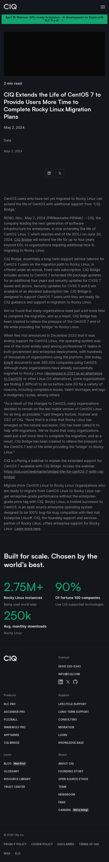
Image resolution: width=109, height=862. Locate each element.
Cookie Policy (42, 844)
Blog (15, 764)
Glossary (11, 771)
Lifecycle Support (72, 704)
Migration (66, 727)
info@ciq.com (69, 674)
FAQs (61, 802)
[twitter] (68, 682)
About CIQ (66, 763)
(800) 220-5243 (69, 666)
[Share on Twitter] (60, 173)
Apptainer (11, 735)
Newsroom (66, 794)
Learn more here (27, 529)
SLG (17, 853)
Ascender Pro (14, 711)
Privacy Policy (15, 844)
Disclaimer (65, 844)
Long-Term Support (73, 711)
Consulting (67, 719)
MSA (7, 853)
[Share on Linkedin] (49, 173)
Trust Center (14, 786)
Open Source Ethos (73, 779)
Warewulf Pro (15, 727)
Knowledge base (71, 742)
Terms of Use (89, 844)
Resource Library (17, 779)
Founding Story (70, 771)
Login (62, 735)
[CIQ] (10, 7)
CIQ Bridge (23, 240)
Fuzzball (11, 719)
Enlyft (8, 362)
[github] (75, 683)
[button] (103, 7)
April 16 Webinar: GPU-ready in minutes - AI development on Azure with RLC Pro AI (55, 19)
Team (62, 786)
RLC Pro (10, 704)
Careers (73, 810)
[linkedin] (60, 683)
